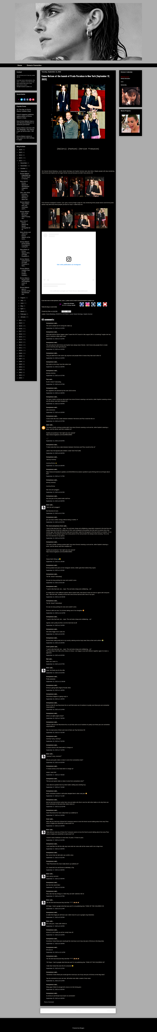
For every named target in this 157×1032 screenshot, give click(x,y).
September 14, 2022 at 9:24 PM (55, 673)
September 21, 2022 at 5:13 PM (55, 980)
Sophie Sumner (88, 314)
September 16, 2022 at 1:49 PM (55, 690)
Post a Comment (49, 1002)
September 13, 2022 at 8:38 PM (55, 501)
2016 (20, 334)
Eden (47, 505)
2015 (20, 337)
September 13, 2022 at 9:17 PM (55, 513)
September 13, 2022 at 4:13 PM (55, 328)
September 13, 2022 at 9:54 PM (55, 538)
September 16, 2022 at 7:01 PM (55, 732)
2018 (20, 328)
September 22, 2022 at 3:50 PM (55, 989)
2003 (20, 369)
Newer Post (46, 1011)
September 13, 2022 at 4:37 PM (55, 375)
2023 (20, 158)
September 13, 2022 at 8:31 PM (55, 492)
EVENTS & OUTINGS (62, 314)
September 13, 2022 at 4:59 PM (55, 403)
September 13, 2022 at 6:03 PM (55, 441)
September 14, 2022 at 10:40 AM (55, 597)
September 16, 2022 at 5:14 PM (55, 709)
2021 (20, 320)
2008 (20, 356)
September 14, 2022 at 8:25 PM (55, 655)
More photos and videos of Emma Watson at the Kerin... (25, 235)
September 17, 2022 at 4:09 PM (55, 849)
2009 (20, 353)
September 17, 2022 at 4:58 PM (55, 870)
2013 (20, 342)
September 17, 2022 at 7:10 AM (55, 787)
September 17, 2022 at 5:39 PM (55, 943)
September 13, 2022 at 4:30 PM (55, 367)
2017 (20, 331)
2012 (20, 345)
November (23, 166)
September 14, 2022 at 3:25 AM (55, 570)
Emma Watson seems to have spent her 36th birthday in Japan (25, 137)
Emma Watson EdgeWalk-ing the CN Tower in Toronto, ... (25, 176)
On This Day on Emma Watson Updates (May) (24, 110)
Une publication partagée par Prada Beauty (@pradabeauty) (69, 291)
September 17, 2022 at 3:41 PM (55, 840)
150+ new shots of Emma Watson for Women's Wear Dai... (25, 196)
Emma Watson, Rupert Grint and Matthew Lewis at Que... (25, 281)
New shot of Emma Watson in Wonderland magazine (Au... (24, 186)
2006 (20, 361)
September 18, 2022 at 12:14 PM (55, 952)
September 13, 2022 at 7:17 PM (55, 476)
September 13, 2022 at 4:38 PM (55, 393)
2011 (20, 348)
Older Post (110, 1011)
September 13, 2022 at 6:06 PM (55, 453)
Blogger (82, 1028)
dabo (47, 425)
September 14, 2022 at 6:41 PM (55, 634)
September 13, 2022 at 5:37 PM (55, 421)
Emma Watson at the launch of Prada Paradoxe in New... (25, 262)
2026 (20, 149)
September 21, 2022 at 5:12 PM (55, 968)
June (22, 303)
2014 (20, 339)
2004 (20, 367)
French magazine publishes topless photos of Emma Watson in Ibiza (25, 116)
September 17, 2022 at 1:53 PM (55, 815)
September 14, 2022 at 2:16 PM (55, 625)
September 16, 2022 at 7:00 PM (55, 718)
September (24, 171)
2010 (20, 350)
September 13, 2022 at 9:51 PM (55, 522)
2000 (20, 378)
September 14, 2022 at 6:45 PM (55, 643)
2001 (20, 375)
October (23, 168)
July (21, 300)
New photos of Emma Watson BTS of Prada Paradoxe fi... (25, 253)
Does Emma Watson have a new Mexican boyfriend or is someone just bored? (25, 122)
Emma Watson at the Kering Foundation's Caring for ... (25, 244)
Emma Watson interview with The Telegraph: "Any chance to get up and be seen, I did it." (26, 130)
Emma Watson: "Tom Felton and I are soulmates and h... (25, 205)
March (22, 311)
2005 (20, 364)
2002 (20, 372)
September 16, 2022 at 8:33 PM (55, 762)
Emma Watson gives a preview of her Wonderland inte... (25, 291)
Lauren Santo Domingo (76, 314)
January (23, 317)
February (23, 314)
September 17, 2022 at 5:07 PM (55, 896)
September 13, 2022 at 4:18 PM (55, 339)
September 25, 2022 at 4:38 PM (55, 998)
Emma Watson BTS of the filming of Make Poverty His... (25, 215)
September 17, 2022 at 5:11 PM (55, 908)
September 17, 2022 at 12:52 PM (55, 806)
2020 (20, 323)
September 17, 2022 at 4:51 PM (55, 857)
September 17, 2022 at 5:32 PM (55, 917)
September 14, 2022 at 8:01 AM (55, 582)
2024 (20, 155)
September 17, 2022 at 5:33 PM (55, 926)
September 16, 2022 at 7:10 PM (55, 750)
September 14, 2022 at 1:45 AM (55, 561)
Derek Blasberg (50, 314)
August (22, 298)
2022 (20, 160)
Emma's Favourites (34, 65)
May (21, 306)
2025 (20, 152)
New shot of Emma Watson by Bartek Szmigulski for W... (25, 225)
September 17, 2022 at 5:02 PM (55, 887)
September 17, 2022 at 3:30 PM (55, 826)
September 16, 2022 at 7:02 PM (55, 741)
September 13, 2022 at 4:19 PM (55, 358)
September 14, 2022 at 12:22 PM (55, 613)
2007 (20, 359)
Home (20, 65)
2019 (20, 326)
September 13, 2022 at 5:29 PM (55, 412)
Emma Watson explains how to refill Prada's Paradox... (25, 272)
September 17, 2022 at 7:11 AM (55, 796)
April (22, 308)
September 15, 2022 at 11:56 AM (55, 681)
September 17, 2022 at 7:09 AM (55, 775)
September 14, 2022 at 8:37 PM (55, 664)
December (23, 163)
